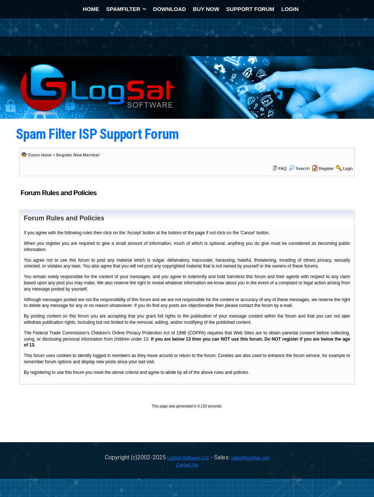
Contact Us (187, 464)
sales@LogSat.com (250, 457)
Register (326, 168)
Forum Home (39, 155)
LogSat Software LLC (188, 457)
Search (299, 168)
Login (348, 168)
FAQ (283, 168)
